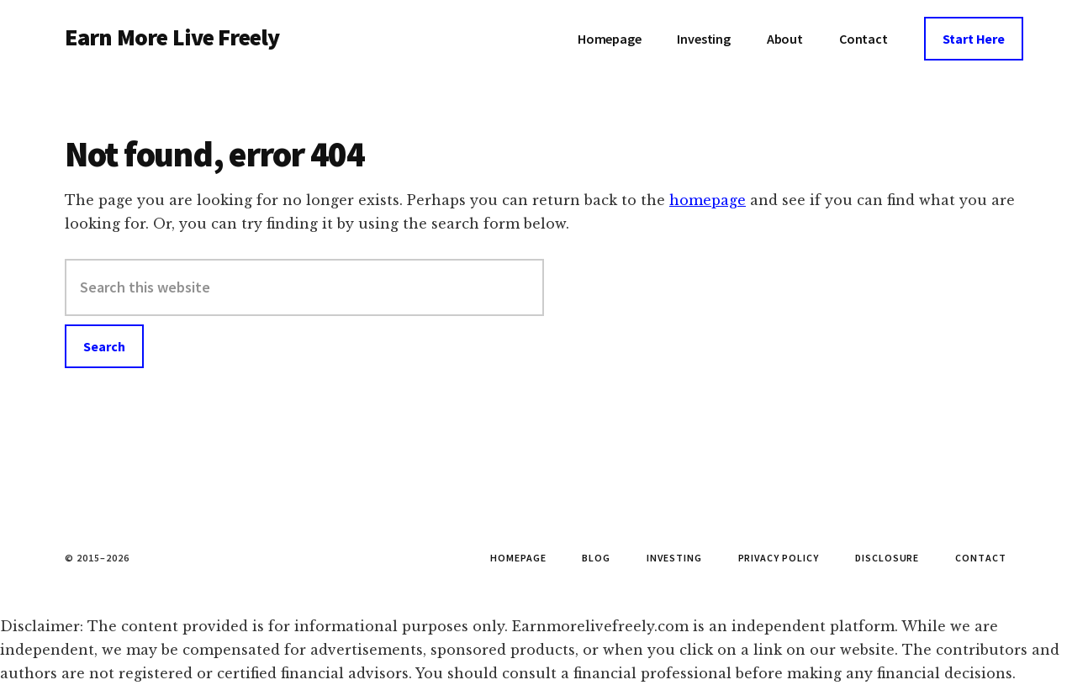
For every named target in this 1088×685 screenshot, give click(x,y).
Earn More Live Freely (172, 37)
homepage (707, 200)
